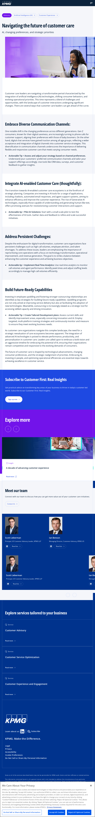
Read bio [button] (15, 546)
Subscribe (33, 731)
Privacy (8, 749)
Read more (9, 641)
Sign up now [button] (12, 399)
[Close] (91, 785)
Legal (7, 746)
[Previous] (8, 429)
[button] (91, 3)
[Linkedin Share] (22, 731)
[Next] (16, 429)
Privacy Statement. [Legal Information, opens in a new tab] (54, 807)
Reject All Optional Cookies (79, 812)
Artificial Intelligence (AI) (24, 15)
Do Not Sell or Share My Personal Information (26, 758)
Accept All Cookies (56, 812)
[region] (47, 799)
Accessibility (10, 752)
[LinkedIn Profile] (8, 584)
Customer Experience (48, 15)
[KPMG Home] (6, 3)
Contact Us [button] (11, 504)
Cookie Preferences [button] (14, 755)
